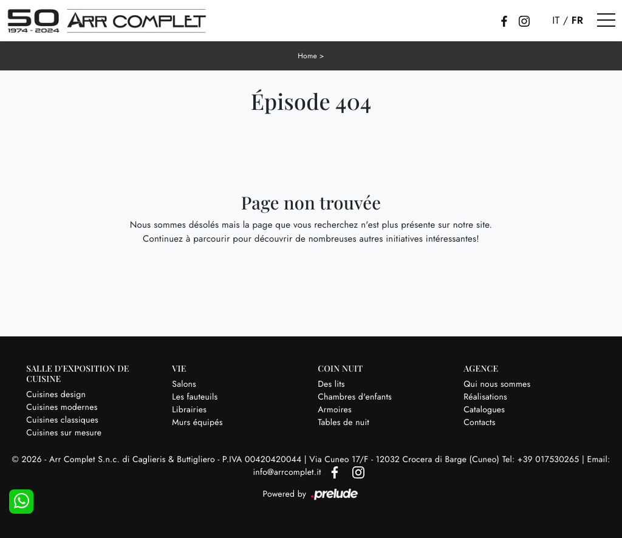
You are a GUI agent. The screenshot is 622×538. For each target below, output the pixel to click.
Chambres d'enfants (355, 397)
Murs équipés (197, 423)
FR (578, 20)
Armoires (335, 410)
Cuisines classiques (62, 420)
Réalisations (485, 397)
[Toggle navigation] (606, 20)
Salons (184, 384)
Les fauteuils (194, 397)
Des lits (331, 384)
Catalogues (484, 410)
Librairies (189, 410)
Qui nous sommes (496, 384)
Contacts (479, 423)
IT (555, 20)
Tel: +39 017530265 (542, 460)
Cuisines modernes (61, 407)
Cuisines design (56, 395)
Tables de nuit (343, 423)
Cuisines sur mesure (63, 433)
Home (307, 55)
